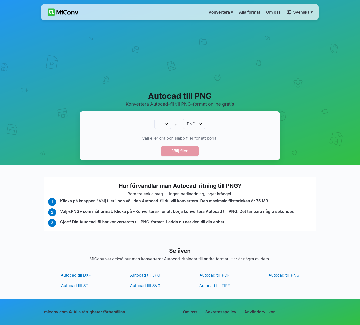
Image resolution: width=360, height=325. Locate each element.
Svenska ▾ (300, 12)
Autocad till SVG (145, 285)
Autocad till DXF (76, 275)
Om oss (190, 312)
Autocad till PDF (215, 275)
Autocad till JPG (145, 275)
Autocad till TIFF (214, 285)
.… (159, 123)
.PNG (191, 123)
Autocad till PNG (284, 275)
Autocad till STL (76, 285)
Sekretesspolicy (221, 312)
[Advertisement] (180, 55)
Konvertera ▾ (221, 12)
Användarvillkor (259, 312)
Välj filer (180, 150)
